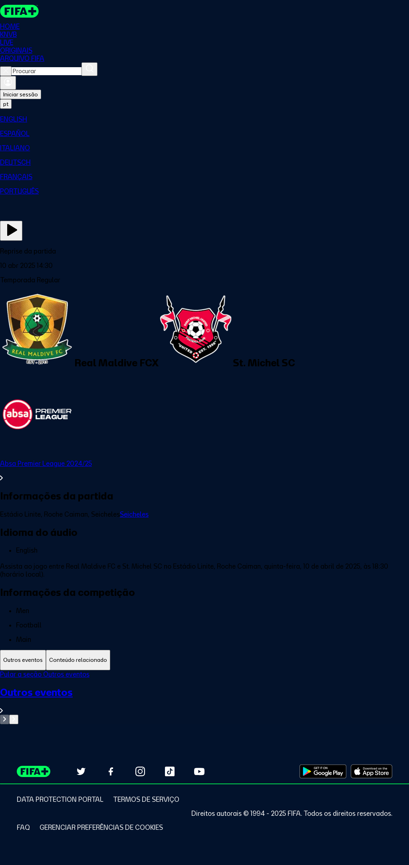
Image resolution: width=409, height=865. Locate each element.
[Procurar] (89, 69)
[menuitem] (204, 119)
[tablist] (204, 660)
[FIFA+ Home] (19, 11)
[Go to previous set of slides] (4, 719)
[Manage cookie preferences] (101, 827)
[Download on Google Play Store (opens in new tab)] (323, 771)
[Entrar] (8, 83)
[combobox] (46, 71)
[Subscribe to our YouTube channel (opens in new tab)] (199, 771)
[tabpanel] (204, 697)
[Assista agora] (11, 231)
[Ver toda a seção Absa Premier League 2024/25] (204, 470)
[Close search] (6, 71)
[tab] (23, 660)
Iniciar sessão (20, 94)
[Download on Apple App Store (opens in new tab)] (371, 771)
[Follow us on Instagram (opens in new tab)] (140, 771)
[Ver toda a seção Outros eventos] (204, 700)
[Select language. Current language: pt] (6, 104)
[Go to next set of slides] (13, 719)
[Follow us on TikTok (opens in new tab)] (170, 771)
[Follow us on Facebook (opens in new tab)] (110, 771)
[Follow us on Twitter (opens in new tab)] (81, 771)
